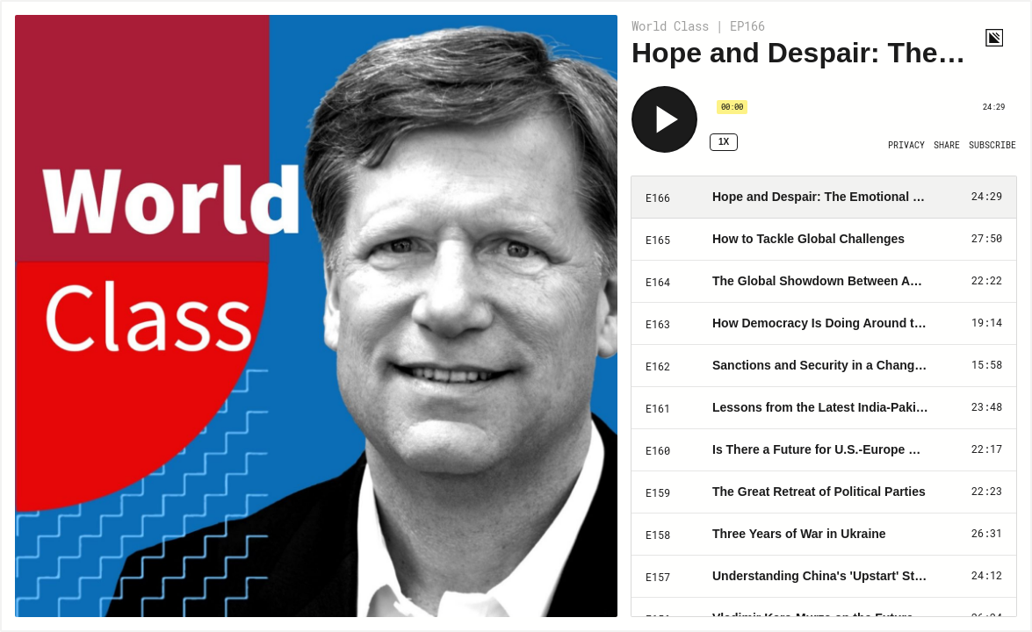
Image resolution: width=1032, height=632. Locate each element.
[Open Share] (947, 145)
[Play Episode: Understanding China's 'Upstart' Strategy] (823, 577)
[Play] (664, 119)
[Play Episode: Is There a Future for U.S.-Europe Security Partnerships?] (823, 450)
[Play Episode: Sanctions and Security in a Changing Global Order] (823, 366)
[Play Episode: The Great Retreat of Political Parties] (823, 492)
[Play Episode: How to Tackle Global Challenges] (823, 240)
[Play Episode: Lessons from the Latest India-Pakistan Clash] (823, 408)
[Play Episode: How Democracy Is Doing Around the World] (823, 324)
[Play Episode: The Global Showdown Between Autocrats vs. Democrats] (823, 282)
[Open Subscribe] (992, 145)
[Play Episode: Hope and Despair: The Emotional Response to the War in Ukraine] (823, 197)
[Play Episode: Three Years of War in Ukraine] (823, 535)
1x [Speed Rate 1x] (723, 142)
